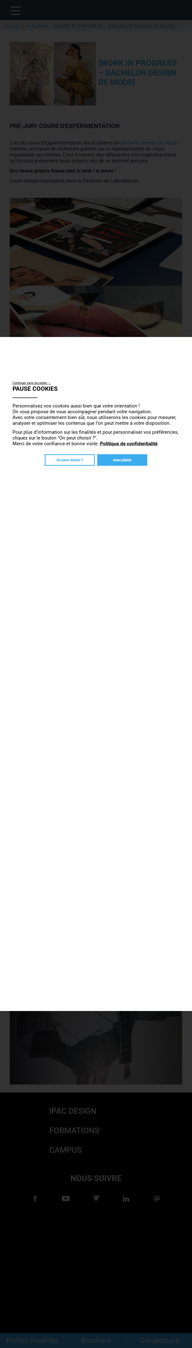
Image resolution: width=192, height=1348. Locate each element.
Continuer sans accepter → (31, 383)
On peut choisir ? (69, 460)
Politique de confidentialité (129, 443)
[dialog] (96, 674)
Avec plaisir (122, 460)
